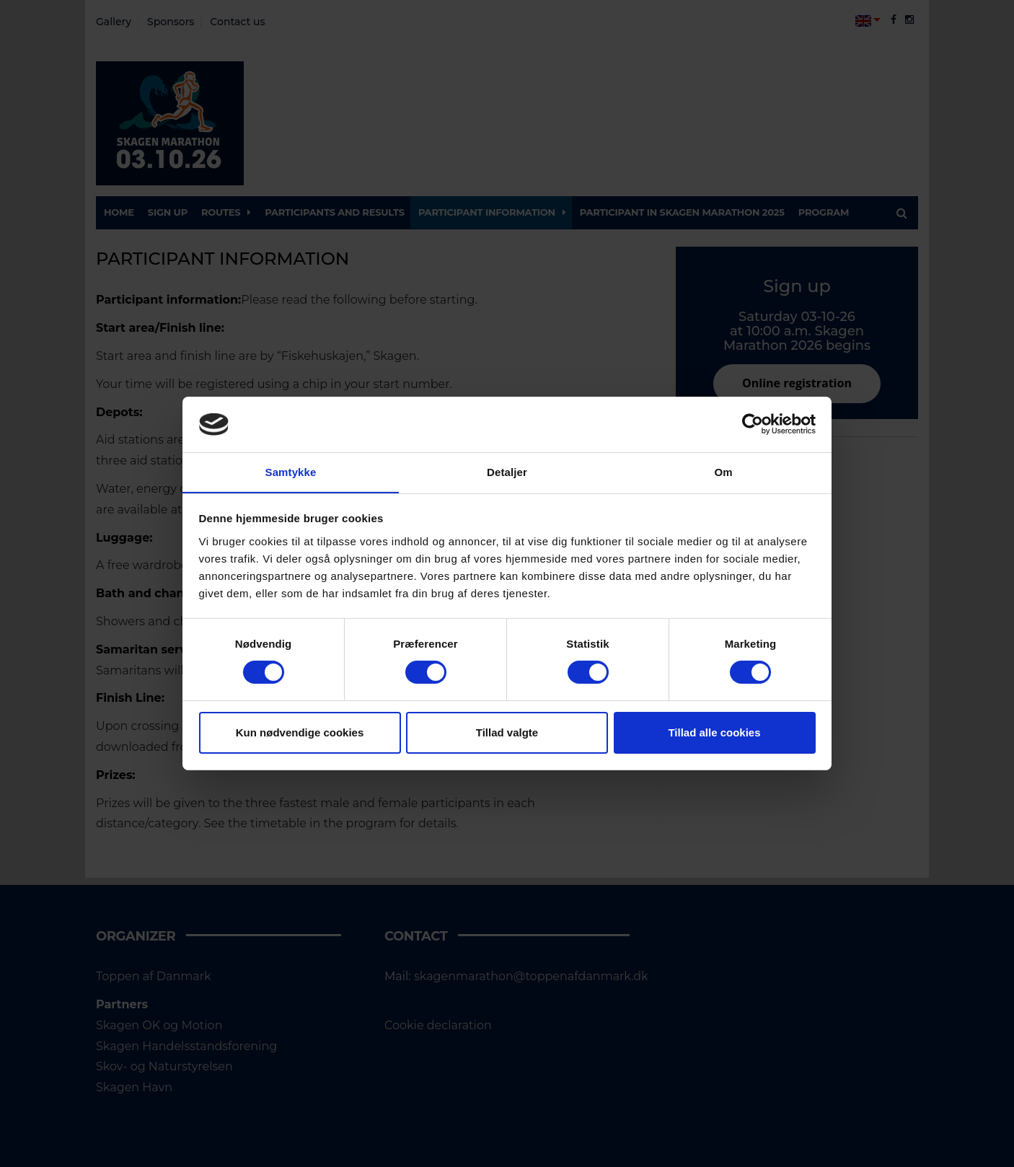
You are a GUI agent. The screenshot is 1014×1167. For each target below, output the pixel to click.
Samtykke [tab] (291, 471)
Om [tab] (723, 471)
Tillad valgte (507, 732)
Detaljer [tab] (507, 471)
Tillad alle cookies (714, 732)
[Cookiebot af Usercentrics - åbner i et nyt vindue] (752, 424)
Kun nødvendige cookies (300, 732)
